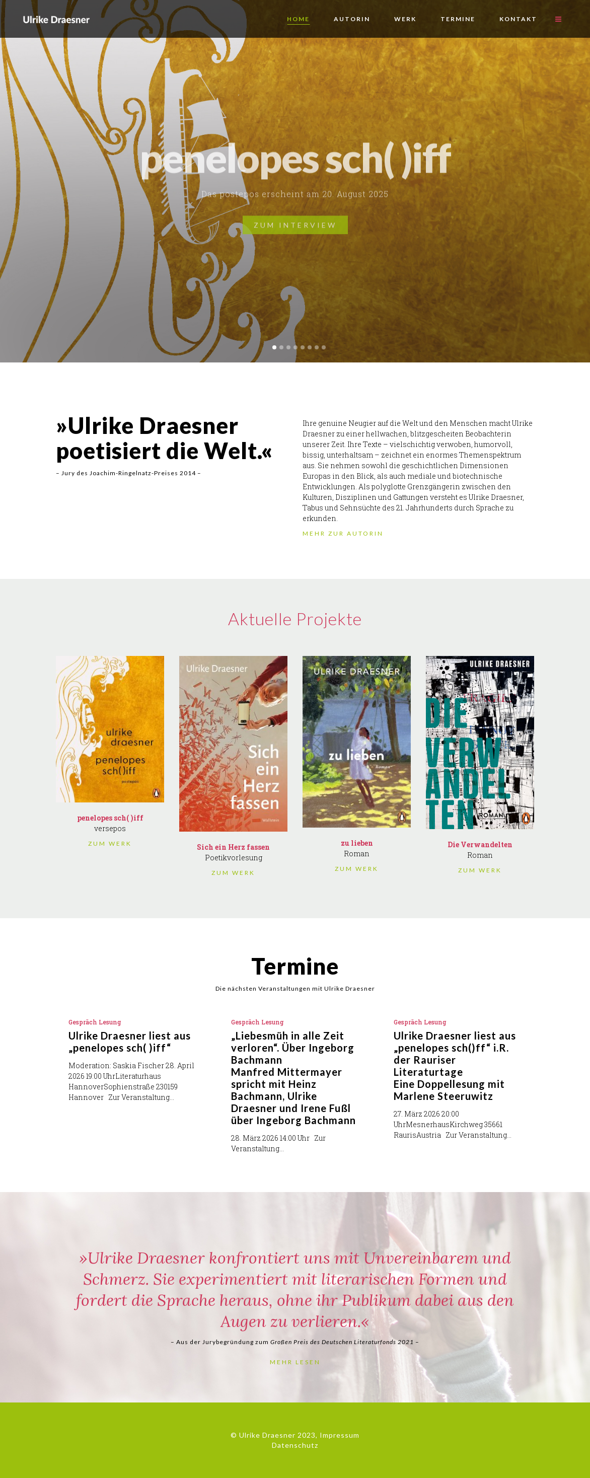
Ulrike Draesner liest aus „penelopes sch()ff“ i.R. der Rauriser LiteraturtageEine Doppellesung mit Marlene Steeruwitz (455, 1065)
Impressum (339, 1435)
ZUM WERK (110, 843)
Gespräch (82, 1022)
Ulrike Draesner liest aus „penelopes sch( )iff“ (129, 1041)
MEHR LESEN (295, 1362)
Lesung (110, 1022)
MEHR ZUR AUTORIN (343, 533)
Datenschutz (295, 1445)
